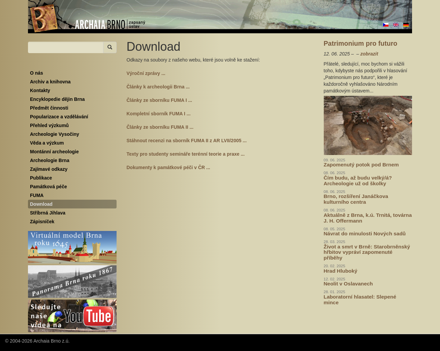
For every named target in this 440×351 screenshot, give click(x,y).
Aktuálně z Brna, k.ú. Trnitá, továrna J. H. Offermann (368, 218)
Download (41, 204)
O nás (36, 73)
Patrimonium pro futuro (361, 43)
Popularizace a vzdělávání (59, 116)
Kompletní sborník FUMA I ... (159, 113)
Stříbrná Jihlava (47, 213)
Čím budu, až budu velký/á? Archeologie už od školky (358, 180)
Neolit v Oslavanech (348, 283)
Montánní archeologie (54, 151)
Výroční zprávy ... (146, 73)
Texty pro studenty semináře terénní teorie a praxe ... (186, 154)
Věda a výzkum (47, 143)
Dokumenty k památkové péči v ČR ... (168, 167)
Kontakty (40, 90)
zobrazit (369, 53)
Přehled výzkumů (49, 125)
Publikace (41, 178)
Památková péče (48, 186)
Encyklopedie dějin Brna (57, 99)
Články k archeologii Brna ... (158, 86)
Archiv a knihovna (50, 81)
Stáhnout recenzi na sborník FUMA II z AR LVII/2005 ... (187, 140)
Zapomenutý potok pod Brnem (361, 164)
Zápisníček (42, 221)
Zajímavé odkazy (48, 169)
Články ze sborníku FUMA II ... (160, 127)
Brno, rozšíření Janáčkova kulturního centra (356, 199)
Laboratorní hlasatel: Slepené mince (360, 299)
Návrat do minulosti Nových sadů (365, 233)
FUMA (36, 195)
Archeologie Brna (49, 160)
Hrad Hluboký (340, 271)
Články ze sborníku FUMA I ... (159, 100)
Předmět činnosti (49, 108)
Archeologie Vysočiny (54, 134)
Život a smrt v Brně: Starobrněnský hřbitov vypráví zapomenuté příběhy (367, 252)
